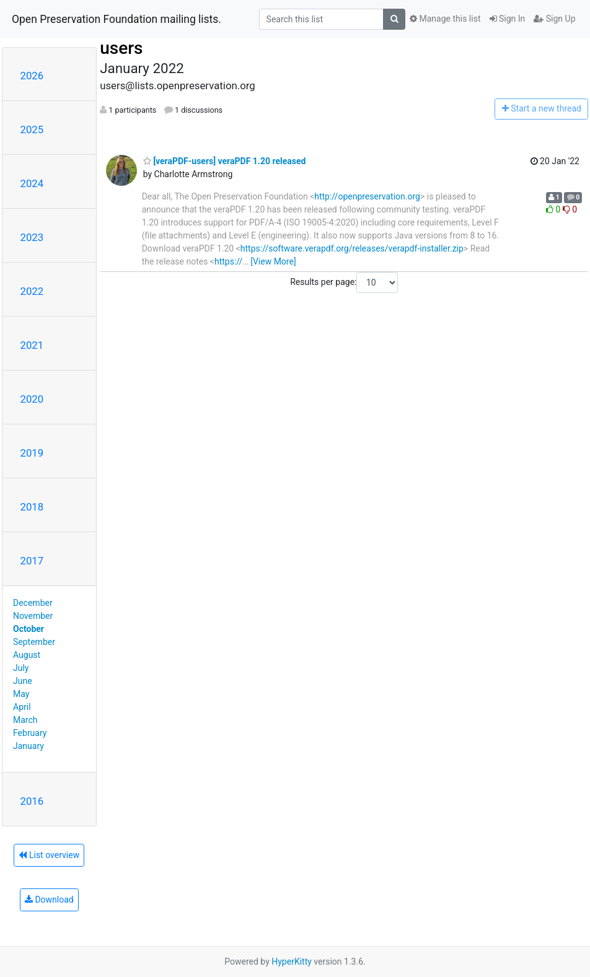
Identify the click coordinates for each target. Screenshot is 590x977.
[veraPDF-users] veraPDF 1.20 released (224, 161)
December (33, 603)
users (121, 48)
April (22, 707)
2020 (32, 399)
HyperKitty (291, 961)
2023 (32, 237)
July (21, 668)
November (33, 616)
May (21, 694)
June (22, 681)
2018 (32, 507)
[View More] (273, 261)
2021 (32, 345)
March (25, 720)
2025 (32, 129)
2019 (32, 453)
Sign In (508, 19)
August (26, 655)
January (28, 746)
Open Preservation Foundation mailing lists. (116, 19)
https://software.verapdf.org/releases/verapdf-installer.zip (352, 248)
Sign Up (554, 19)
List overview (49, 855)
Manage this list (445, 19)
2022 (32, 291)
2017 (32, 560)
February (29, 733)
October (28, 629)
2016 (32, 801)
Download (49, 900)
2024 (32, 183)
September (34, 642)
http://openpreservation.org (367, 196)
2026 (32, 75)
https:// (228, 261)
